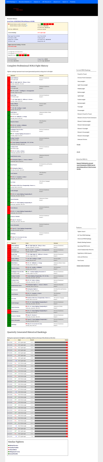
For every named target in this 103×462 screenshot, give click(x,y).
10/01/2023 (9, 371)
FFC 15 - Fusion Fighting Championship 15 (22, 211)
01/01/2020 (9, 402)
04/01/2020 (9, 399)
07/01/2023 (9, 373)
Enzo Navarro (14, 164)
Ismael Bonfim (14, 453)
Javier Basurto (14, 173)
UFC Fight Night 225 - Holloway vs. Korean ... (22, 99)
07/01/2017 (9, 428)
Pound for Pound (82, 74)
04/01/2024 (9, 365)
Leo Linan (13, 182)
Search (64, 1)
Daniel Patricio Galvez (16, 156)
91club (78, 144)
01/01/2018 (9, 423)
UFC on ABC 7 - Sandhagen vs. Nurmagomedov (23, 90)
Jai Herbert (13, 86)
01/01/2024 (9, 368)
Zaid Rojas (13, 233)
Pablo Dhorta (14, 112)
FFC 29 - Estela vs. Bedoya (18, 151)
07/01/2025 (9, 352)
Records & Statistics (24, 1)
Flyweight (80, 106)
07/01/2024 (9, 363)
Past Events (81, 260)
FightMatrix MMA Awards (85, 253)
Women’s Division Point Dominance (87, 117)
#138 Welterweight (12, 46)
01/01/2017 (9, 433)
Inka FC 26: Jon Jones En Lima (19, 237)
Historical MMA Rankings (84, 238)
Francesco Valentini (15, 216)
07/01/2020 (9, 397)
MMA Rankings (10, 1)
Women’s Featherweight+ (84, 121)
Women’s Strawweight (83, 132)
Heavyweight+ (81, 81)
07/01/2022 (9, 384)
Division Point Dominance (84, 77)
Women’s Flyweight (83, 128)
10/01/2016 (9, 436)
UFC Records (46, 1)
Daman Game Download (83, 265)
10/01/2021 (9, 392)
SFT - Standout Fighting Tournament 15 (21, 133)
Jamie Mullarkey (23, 53)
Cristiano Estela (14, 146)
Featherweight (81, 99)
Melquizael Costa (15, 451)
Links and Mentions (83, 257)
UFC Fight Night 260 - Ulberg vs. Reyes (21, 82)
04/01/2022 (9, 386)
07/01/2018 (9, 418)
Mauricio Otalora (15, 121)
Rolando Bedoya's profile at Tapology (18, 25)
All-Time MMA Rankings (84, 235)
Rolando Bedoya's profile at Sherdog (17, 24)
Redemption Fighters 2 (17, 168)
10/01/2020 (9, 394)
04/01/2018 (9, 420)
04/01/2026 (9, 345)
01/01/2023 (9, 378)
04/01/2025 (9, 355)
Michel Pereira (14, 445)
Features (36, 1)
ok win (78, 152)
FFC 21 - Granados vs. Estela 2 (19, 176)
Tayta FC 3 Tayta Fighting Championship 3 (22, 228)
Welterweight (81, 92)
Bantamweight (81, 103)
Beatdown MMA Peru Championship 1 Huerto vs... (24, 185)
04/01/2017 (9, 431)
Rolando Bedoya (12, 19)
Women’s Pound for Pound (85, 114)
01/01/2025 (9, 358)
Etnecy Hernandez (15, 225)
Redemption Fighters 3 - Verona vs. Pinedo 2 (22, 159)
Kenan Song (13, 95)
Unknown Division (82, 139)
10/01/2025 (9, 350)
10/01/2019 (9, 405)
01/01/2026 (9, 347)
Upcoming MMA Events (84, 246)
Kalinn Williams (14, 103)
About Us (56, 1)
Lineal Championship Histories (86, 249)
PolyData (72, 1)
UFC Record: (11, 59)
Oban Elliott (13, 449)
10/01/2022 (9, 381)
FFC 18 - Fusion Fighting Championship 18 (22, 194)
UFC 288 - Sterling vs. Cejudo (19, 108)
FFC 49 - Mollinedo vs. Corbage (19, 116)
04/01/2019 (9, 410)
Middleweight (81, 88)
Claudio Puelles (14, 447)
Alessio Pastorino (14, 199)
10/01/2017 (9, 425)
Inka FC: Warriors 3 (17, 219)
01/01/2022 (9, 389)
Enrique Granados (15, 138)
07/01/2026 (9, 342)
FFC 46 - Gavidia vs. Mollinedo (19, 125)
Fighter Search (81, 231)
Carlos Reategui (14, 190)
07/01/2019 (9, 407)
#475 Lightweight (42, 32)
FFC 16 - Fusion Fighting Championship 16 (22, 202)
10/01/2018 (9, 415)
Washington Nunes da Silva (17, 129)
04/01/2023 (9, 376)
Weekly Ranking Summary (84, 242)
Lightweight (81, 96)
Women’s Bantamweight (84, 125)
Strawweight (81, 110)
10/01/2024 (9, 360)
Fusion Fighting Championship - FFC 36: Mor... (23, 142)
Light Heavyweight (83, 85)
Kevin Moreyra (14, 207)
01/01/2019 (9, 412)
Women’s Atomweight (83, 135)
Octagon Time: (41, 59)
